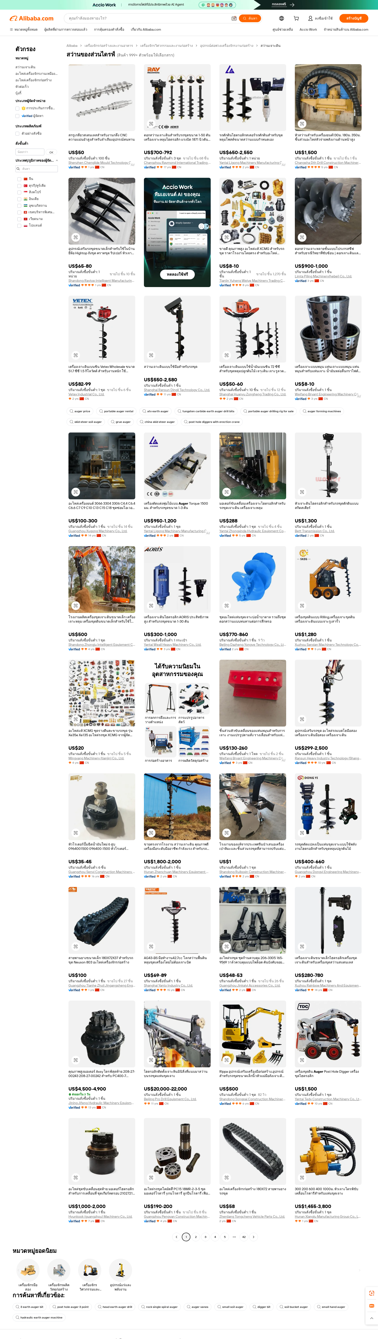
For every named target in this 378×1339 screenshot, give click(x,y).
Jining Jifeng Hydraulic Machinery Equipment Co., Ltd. (101, 1103)
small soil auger (230, 1307)
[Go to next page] (253, 1237)
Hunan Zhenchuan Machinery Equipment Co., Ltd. (177, 872)
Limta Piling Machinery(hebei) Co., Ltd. (323, 276)
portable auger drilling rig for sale (268, 411)
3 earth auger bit (29, 1307)
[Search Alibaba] (148, 18)
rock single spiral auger (159, 1307)
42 (244, 1237)
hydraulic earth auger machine (39, 1317)
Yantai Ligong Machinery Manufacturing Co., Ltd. (252, 163)
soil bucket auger (294, 1307)
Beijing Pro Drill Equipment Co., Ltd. (170, 1099)
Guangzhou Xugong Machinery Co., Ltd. (97, 531)
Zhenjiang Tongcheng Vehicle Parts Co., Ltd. (252, 1216)
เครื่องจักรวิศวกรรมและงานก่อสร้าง (166, 46)
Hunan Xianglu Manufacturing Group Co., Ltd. (328, 1216)
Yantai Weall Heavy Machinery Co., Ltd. (172, 644)
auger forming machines (322, 411)
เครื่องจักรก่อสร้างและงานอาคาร (109, 46)
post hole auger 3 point (71, 1307)
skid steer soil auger (86, 422)
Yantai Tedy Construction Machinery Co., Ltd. (328, 1099)
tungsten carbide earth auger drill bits (206, 411)
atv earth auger (155, 411)
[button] (234, 18)
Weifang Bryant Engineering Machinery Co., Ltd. (328, 394)
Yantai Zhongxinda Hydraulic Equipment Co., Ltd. (252, 531)
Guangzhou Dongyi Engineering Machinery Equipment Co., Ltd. (328, 872)
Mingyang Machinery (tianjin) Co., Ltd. (96, 758)
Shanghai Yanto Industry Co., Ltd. (168, 985)
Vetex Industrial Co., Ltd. (86, 394)
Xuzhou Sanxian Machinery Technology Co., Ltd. (328, 644)
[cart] (297, 19)
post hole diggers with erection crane (212, 422)
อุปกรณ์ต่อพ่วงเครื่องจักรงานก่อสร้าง (226, 46)
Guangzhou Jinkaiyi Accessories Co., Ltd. (249, 985)
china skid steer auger (157, 422)
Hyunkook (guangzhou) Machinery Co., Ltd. (100, 1216)
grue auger (121, 422)
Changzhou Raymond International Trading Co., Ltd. (177, 163)
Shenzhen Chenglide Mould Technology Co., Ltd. (101, 163)
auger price (80, 411)
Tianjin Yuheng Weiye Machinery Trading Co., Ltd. (252, 280)
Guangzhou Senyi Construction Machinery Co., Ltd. (101, 872)
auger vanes (197, 1307)
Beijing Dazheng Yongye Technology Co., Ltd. (252, 644)
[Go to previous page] (176, 1237)
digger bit (261, 1307)
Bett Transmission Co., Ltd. (315, 531)
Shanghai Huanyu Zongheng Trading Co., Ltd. (252, 394)
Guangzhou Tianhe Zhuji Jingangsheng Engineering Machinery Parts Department (101, 985)
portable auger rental (116, 411)
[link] (371, 1293)
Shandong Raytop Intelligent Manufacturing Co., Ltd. (101, 280)
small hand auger (331, 1307)
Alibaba (72, 46)
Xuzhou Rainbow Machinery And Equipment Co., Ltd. (328, 985)
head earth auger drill (115, 1307)
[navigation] (37, 642)
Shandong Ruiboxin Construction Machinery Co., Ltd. (252, 872)
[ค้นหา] (250, 18)
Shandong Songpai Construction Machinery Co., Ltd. (252, 1099)
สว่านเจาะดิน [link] (271, 46)
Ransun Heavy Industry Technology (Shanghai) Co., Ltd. (328, 758)
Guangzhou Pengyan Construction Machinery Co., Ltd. (177, 1216)
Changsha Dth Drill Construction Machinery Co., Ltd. (328, 163)
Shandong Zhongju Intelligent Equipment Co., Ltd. (101, 644)
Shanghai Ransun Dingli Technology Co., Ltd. (177, 390)
